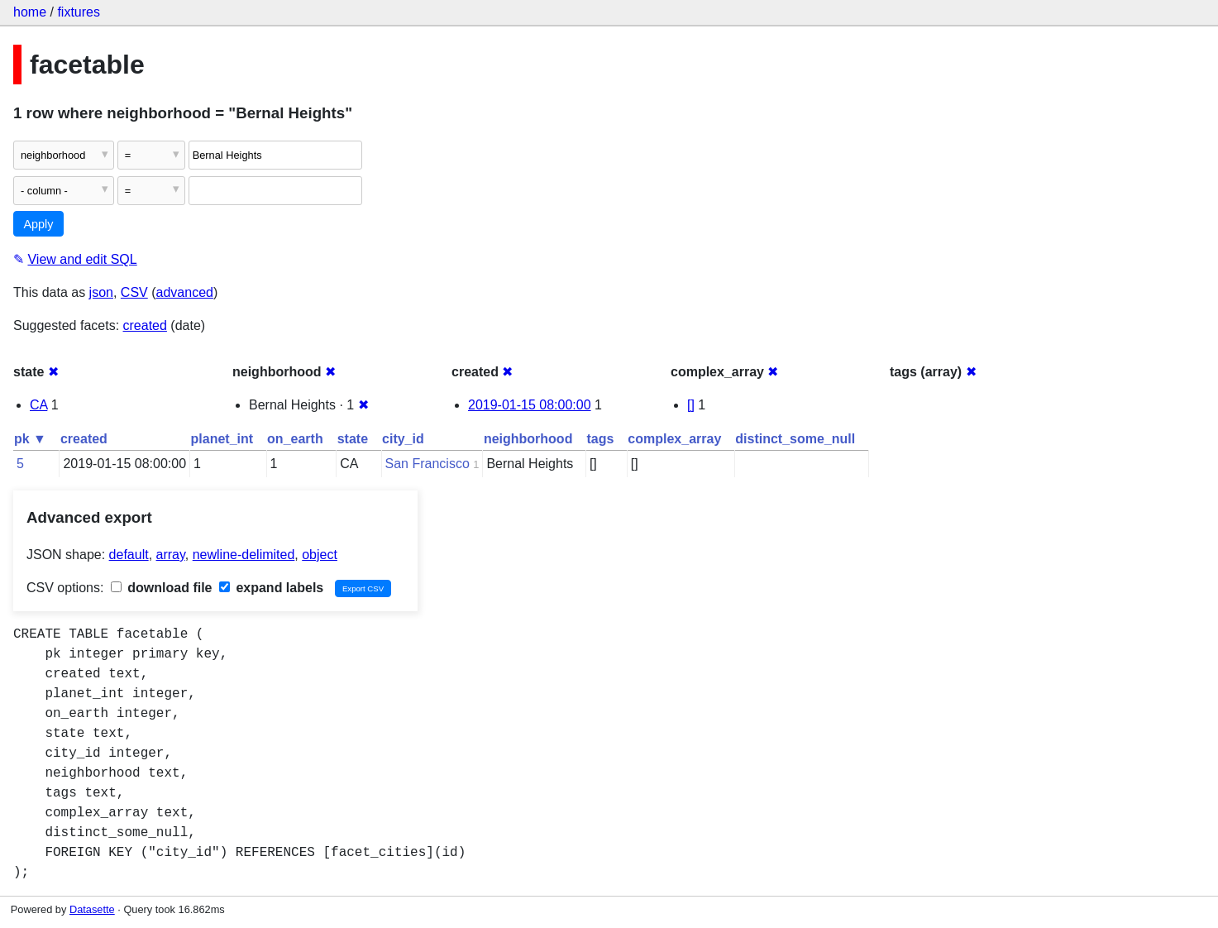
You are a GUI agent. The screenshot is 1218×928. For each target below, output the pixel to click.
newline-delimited (244, 555)
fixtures (78, 12)
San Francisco (427, 464)
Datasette (92, 909)
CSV (134, 292)
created (145, 325)
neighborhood (528, 439)
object (319, 555)
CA (38, 405)
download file (162, 588)
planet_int (222, 439)
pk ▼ (30, 439)
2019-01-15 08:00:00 (529, 405)
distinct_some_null (795, 439)
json (101, 292)
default (129, 555)
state (352, 439)
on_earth (295, 439)
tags (600, 439)
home (29, 12)
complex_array (674, 439)
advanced (184, 292)
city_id (403, 439)
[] (691, 405)
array (170, 555)
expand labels (271, 588)
